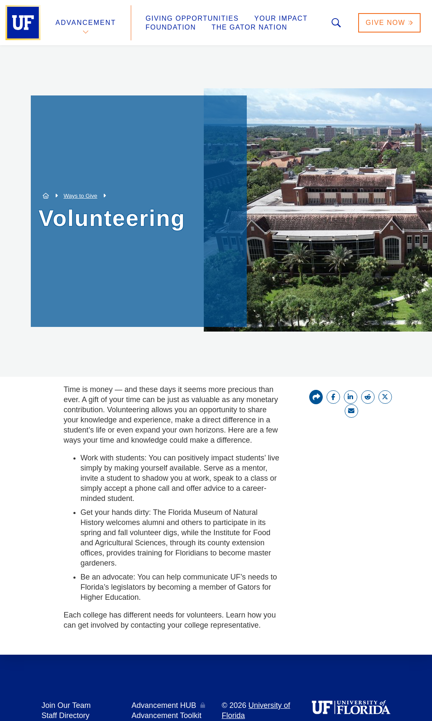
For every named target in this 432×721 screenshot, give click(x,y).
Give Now (389, 22)
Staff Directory (65, 715)
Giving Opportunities (192, 18)
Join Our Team (66, 705)
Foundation (171, 27)
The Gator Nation (250, 27)
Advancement (86, 22)
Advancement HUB (164, 705)
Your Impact (281, 18)
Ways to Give (80, 196)
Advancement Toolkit (167, 715)
